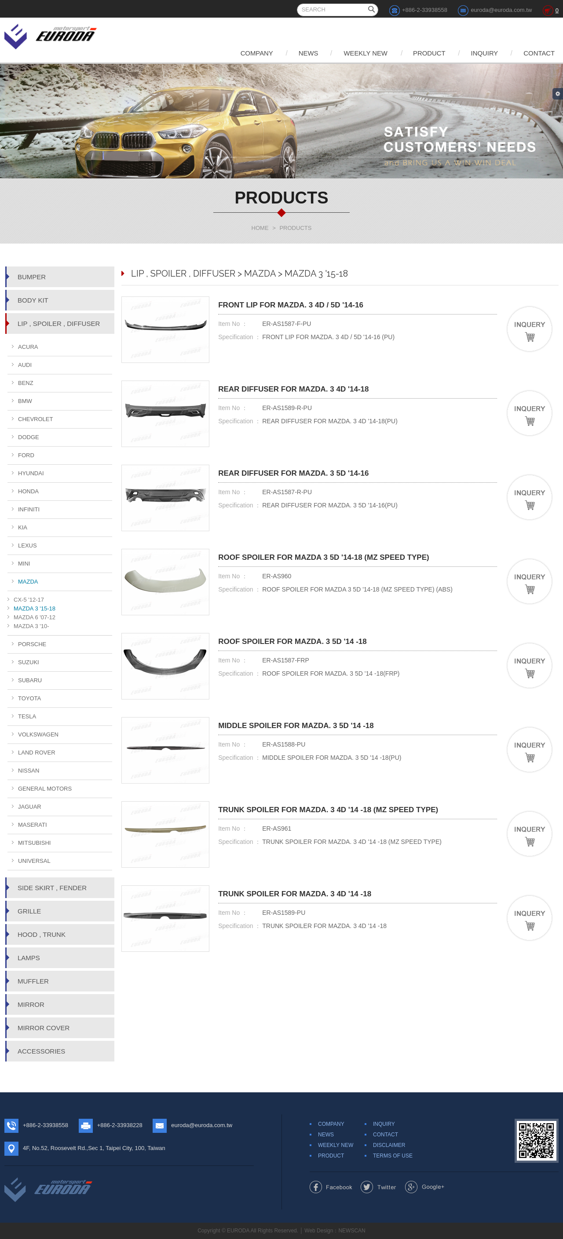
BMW (25, 401)
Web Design (318, 1231)
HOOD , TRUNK (42, 934)
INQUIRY (481, 53)
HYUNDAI (31, 473)
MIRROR (31, 1004)
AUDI (25, 365)
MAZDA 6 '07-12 (34, 617)
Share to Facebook (331, 1187)
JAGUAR (29, 806)
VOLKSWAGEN (38, 734)
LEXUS (27, 545)
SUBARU (30, 680)
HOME (260, 228)
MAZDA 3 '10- (31, 626)
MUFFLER (33, 981)
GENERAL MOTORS (45, 788)
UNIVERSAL (34, 861)
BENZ (25, 383)
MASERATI (32, 824)
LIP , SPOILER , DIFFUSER (59, 323)
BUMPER (32, 277)
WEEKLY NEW (358, 53)
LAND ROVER (36, 752)
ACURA (28, 347)
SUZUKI (28, 662)
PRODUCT (424, 53)
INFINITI (29, 509)
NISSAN (28, 770)
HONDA (28, 491)
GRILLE (29, 911)
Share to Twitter (378, 1187)
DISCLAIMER (389, 1145)
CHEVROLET (35, 419)
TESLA (27, 716)
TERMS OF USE (393, 1156)
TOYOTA (29, 698)
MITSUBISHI (34, 843)
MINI (24, 563)
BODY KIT (33, 300)
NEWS (299, 53)
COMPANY (245, 53)
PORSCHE (32, 644)
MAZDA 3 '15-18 (34, 608)
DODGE (28, 437)
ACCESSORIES (41, 1051)
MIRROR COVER (43, 1028)
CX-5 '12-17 (29, 599)
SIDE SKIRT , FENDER (52, 887)
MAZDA (28, 581)
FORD (26, 455)
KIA (22, 527)
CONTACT (538, 53)
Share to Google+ (424, 1187)
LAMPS (29, 958)
